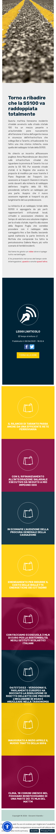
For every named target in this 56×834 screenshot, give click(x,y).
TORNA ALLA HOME (28, 355)
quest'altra (42, 261)
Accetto (34, 831)
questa (25, 261)
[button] (7, 826)
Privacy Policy (47, 831)
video (31, 251)
